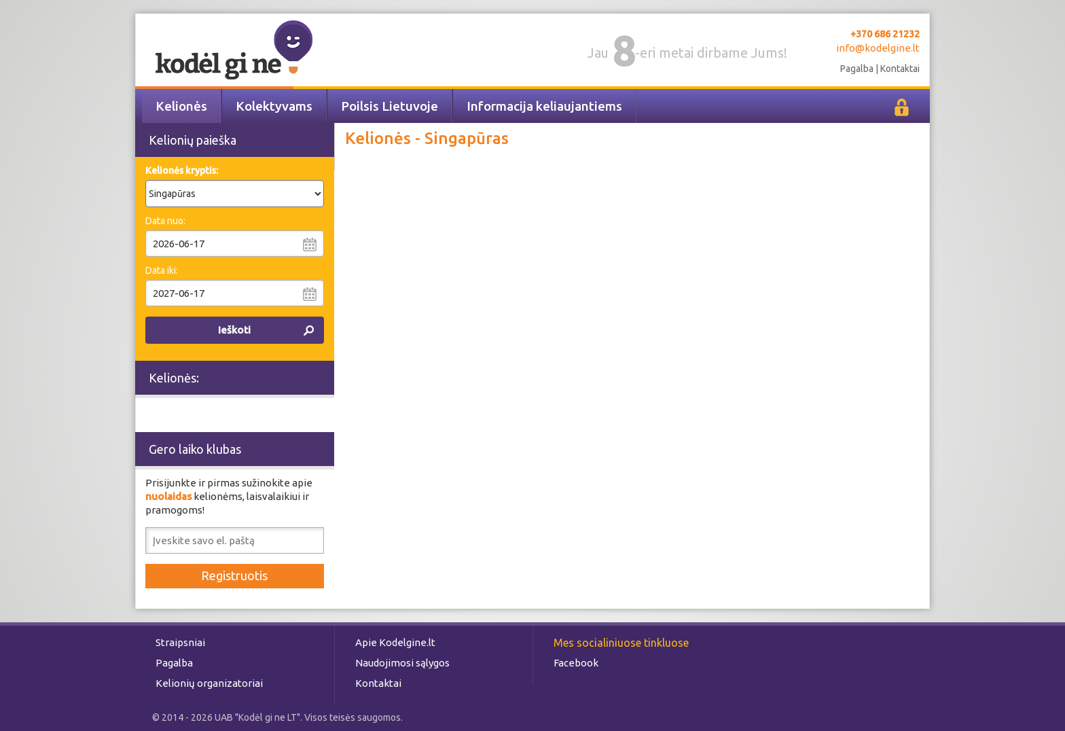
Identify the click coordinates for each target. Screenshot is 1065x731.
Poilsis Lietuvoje (389, 106)
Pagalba (856, 68)
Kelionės (181, 106)
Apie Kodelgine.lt (395, 642)
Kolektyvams (274, 106)
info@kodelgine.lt (878, 48)
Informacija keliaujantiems (544, 106)
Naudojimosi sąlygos (402, 662)
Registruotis (234, 575)
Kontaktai (900, 68)
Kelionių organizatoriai (209, 683)
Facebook (576, 662)
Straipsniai (180, 642)
